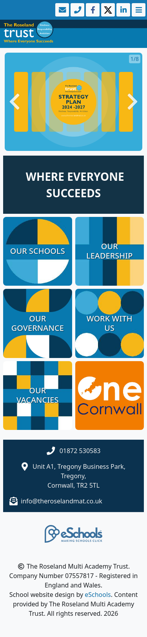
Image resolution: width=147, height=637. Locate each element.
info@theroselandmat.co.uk (61, 501)
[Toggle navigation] (137, 10)
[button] (14, 102)
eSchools (98, 594)
